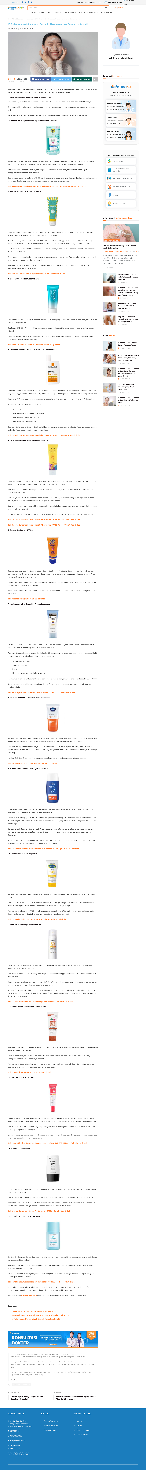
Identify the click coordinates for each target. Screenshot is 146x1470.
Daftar (120, 8)
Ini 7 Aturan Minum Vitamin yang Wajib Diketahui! (126, 386)
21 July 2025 (122, 324)
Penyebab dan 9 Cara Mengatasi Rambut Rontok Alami (127, 305)
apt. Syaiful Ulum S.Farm (121, 58)
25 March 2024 (123, 311)
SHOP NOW (106, 12)
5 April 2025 (130, 251)
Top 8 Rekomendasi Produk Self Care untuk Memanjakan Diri (128, 319)
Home (10, 19)
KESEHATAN (44, 12)
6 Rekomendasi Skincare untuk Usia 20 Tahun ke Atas (128, 400)
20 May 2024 (122, 282)
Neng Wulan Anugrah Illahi (114, 251)
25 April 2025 (123, 298)
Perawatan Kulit (31, 19)
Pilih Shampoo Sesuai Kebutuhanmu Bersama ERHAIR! (128, 276)
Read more (109, 268)
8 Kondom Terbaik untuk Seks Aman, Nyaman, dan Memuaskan (128, 357)
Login (115, 8)
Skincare (17, 1385)
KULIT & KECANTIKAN (87, 12)
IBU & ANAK (69, 12)
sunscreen (26, 1385)
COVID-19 (57, 12)
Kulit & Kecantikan (18, 19)
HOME (33, 12)
